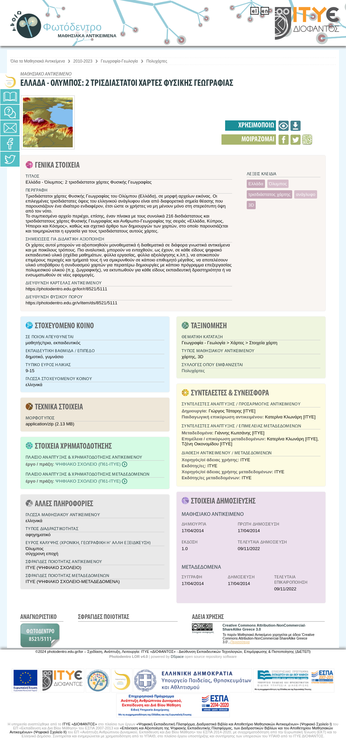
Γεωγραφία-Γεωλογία (119, 61)
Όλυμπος (278, 183)
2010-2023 (82, 61)
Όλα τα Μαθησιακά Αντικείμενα (38, 61)
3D (251, 205)
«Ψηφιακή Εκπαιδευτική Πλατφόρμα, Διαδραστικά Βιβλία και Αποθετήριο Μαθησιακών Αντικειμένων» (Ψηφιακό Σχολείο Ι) (234, 724)
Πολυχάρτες (156, 61)
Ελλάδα (255, 183)
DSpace (177, 657)
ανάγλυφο (305, 194)
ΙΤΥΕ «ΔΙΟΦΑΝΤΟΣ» (79, 724)
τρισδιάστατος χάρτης (269, 194)
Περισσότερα (240, 642)
